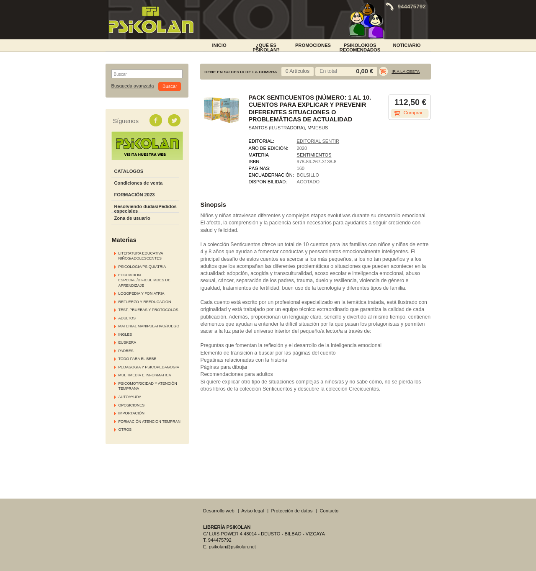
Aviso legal (252, 510)
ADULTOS (127, 318)
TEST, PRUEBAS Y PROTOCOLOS (148, 310)
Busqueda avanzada (132, 86)
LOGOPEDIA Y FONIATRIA (142, 293)
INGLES (125, 334)
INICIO (219, 45)
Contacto (329, 510)
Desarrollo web (218, 510)
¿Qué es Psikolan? (266, 47)
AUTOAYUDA (130, 397)
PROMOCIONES (313, 45)
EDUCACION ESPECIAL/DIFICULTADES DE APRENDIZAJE (145, 280)
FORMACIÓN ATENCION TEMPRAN (149, 421)
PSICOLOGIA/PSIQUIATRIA (142, 267)
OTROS (125, 429)
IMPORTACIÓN (131, 413)
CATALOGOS (129, 171)
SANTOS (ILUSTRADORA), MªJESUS (288, 127)
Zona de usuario (132, 218)
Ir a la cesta (406, 71)
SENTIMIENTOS (314, 154)
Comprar (413, 113)
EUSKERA (128, 342)
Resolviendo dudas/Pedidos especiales (145, 208)
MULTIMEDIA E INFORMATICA (145, 375)
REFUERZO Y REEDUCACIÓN (145, 302)
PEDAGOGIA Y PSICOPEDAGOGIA (149, 367)
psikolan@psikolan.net (232, 546)
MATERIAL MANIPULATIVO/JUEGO (149, 326)
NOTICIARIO (407, 45)
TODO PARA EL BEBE (138, 359)
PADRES (126, 351)
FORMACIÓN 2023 (134, 194)
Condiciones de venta (138, 182)
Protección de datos (291, 510)
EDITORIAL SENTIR (318, 141)
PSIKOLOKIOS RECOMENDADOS (360, 47)
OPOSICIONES (132, 405)
